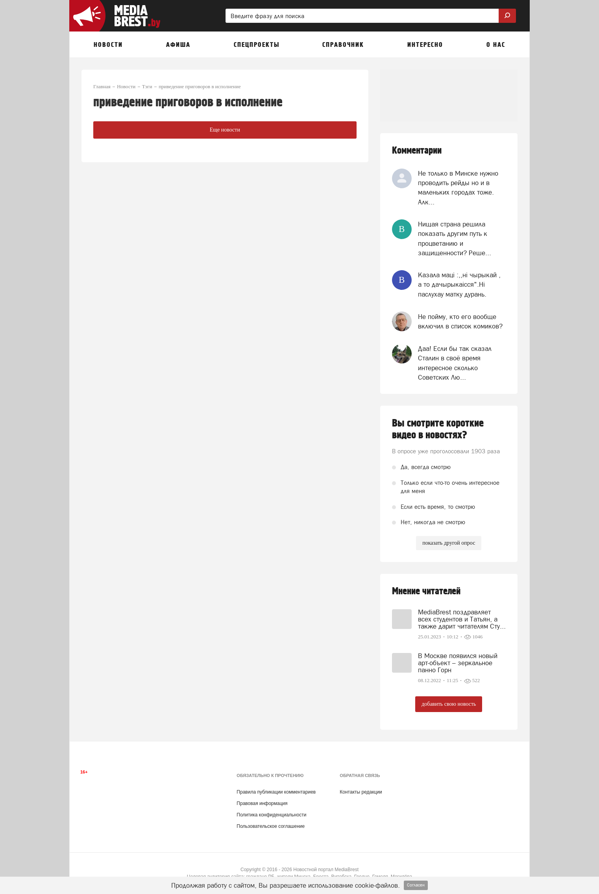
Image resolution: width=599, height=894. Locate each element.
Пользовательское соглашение (271, 826)
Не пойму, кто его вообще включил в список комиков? (460, 321)
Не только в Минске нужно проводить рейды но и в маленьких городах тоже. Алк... (458, 187)
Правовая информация (262, 803)
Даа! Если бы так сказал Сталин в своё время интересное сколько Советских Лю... (455, 363)
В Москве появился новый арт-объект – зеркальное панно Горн (457, 662)
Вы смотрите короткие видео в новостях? (438, 429)
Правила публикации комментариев (276, 792)
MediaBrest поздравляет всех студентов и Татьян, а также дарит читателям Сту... (462, 619)
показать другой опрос (448, 543)
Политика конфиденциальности (271, 815)
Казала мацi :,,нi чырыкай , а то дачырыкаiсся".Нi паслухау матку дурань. (459, 284)
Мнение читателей (426, 591)
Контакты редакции (361, 792)
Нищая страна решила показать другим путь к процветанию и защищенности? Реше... (454, 238)
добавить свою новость (449, 704)
